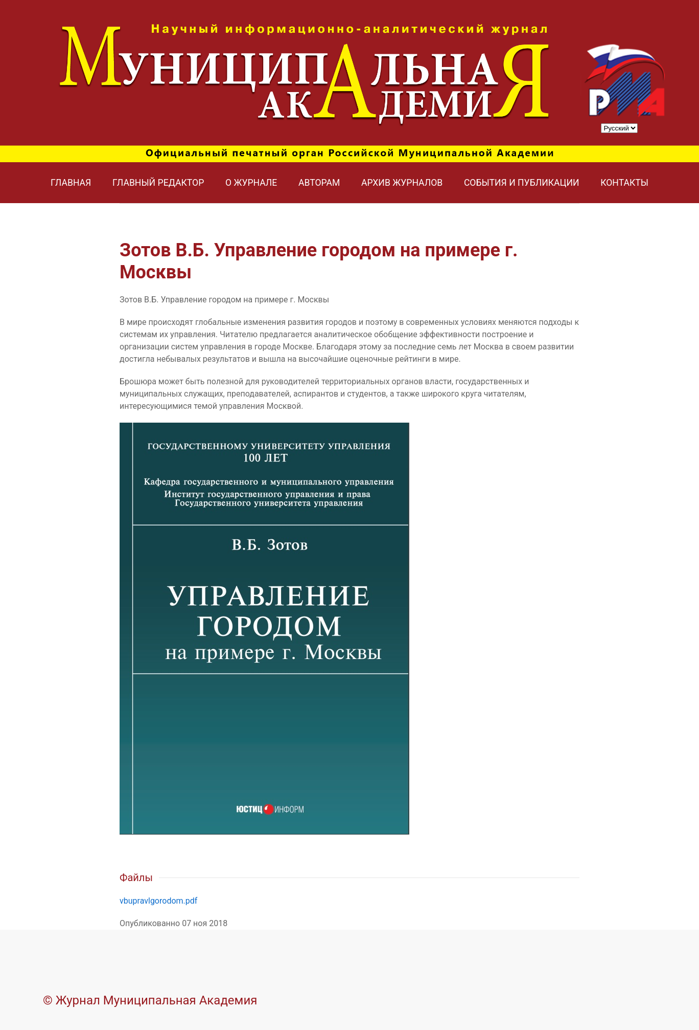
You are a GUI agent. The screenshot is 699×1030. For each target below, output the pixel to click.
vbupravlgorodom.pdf (158, 901)
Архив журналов (401, 183)
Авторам (319, 183)
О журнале (251, 183)
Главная (71, 183)
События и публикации (521, 183)
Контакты (624, 183)
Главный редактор (158, 183)
